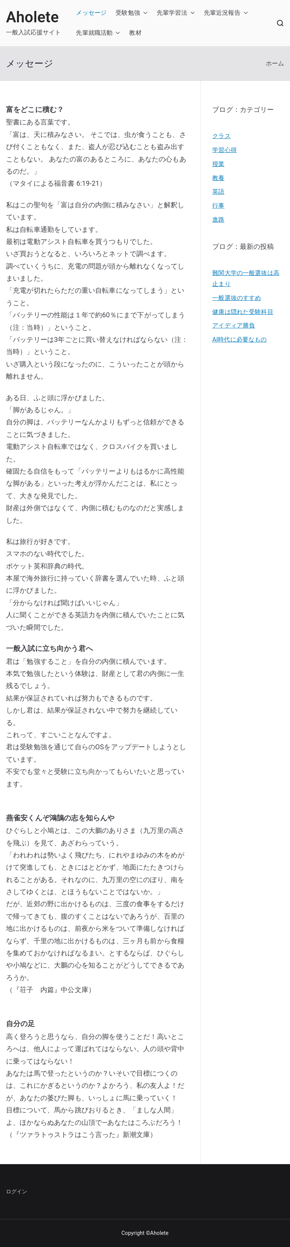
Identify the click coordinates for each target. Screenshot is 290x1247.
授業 (218, 164)
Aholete (32, 17)
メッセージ (91, 12)
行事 (218, 205)
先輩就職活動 (94, 32)
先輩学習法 (172, 12)
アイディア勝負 (233, 325)
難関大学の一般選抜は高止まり (245, 278)
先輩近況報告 (222, 12)
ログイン (17, 1191)
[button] (144, 13)
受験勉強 (128, 12)
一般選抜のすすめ (236, 297)
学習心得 (224, 150)
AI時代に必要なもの (239, 339)
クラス (221, 136)
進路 (218, 219)
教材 (135, 32)
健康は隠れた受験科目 (242, 311)
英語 (218, 191)
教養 (218, 178)
